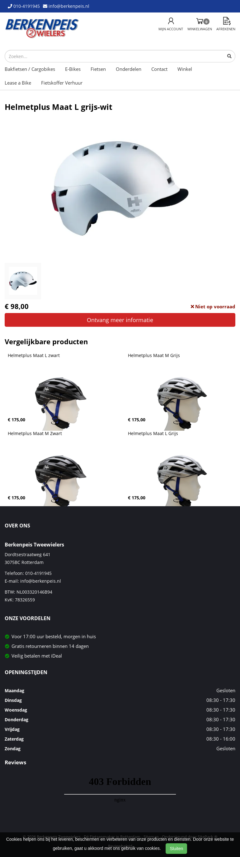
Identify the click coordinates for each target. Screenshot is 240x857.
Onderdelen (128, 69)
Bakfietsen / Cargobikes (30, 69)
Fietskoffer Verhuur (61, 83)
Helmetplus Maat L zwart (34, 355)
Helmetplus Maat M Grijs (154, 355)
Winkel (184, 69)
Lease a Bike (18, 83)
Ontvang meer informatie (120, 320)
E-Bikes (73, 69)
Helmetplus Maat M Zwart (35, 433)
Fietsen (98, 69)
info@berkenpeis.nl (40, 581)
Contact (159, 69)
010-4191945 (38, 573)
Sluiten (176, 848)
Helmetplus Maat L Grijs (153, 433)
